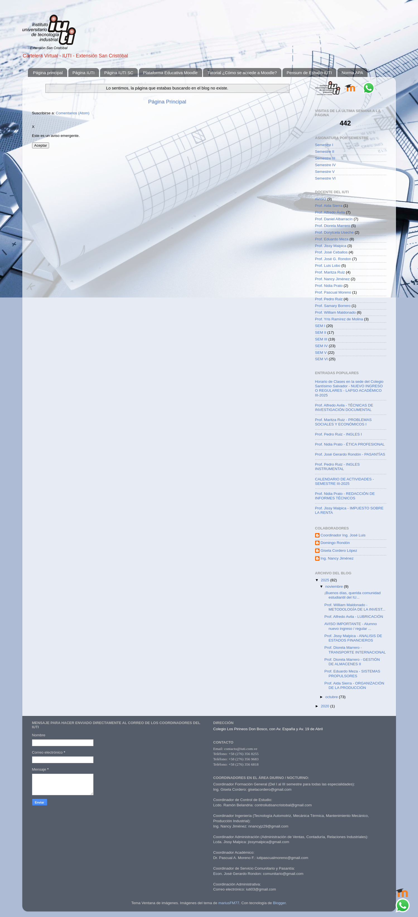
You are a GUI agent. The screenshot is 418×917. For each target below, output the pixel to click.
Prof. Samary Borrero (333, 306)
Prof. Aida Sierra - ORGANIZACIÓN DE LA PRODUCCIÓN (354, 685)
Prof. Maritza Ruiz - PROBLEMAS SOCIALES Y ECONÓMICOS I (343, 422)
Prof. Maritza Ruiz (330, 272)
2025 (325, 580)
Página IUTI (84, 72)
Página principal (48, 72)
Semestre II (324, 151)
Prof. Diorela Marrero (332, 226)
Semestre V (325, 172)
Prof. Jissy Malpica (331, 246)
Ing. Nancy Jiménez (337, 558)
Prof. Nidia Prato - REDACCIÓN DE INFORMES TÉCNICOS (345, 496)
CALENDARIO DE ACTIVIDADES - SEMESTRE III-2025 (344, 481)
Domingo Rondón (335, 543)
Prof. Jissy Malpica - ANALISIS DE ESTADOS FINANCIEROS (353, 638)
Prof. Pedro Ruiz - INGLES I (338, 434)
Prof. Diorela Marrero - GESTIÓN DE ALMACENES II (352, 661)
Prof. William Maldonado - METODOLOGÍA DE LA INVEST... (354, 607)
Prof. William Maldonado (335, 312)
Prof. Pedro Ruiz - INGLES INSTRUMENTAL (337, 466)
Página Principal (167, 102)
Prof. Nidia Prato (329, 286)
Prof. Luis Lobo (327, 265)
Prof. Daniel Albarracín (334, 219)
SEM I (320, 326)
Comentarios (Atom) (73, 113)
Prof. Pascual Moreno (333, 292)
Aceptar (40, 145)
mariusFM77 (228, 903)
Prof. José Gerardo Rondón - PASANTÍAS (350, 454)
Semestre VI (325, 178)
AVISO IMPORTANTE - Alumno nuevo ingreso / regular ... (350, 626)
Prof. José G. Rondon (333, 259)
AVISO (320, 199)
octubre (332, 697)
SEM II (321, 332)
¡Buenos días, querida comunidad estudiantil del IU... (352, 595)
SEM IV (321, 346)
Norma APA (352, 72)
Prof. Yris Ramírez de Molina (339, 319)
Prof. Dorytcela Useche (334, 232)
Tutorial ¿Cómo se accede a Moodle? (242, 72)
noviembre (334, 586)
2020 (325, 706)
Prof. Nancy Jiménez (332, 279)
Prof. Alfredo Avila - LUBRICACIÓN (353, 616)
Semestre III (325, 158)
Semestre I (324, 145)
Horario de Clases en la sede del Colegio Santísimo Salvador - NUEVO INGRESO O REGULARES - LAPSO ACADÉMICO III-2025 (349, 388)
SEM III (321, 339)
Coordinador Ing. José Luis (343, 535)
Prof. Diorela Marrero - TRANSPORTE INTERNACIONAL (355, 649)
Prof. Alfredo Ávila (330, 212)
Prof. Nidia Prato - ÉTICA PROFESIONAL (350, 444)
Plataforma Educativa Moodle (170, 72)
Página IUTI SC (118, 72)
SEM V (321, 352)
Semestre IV (325, 165)
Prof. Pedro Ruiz (329, 299)
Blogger (279, 903)
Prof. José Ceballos (331, 252)
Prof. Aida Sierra (328, 206)
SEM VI (321, 359)
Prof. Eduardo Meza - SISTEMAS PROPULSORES (352, 673)
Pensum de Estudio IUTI (309, 72)
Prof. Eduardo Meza (332, 239)
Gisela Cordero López (339, 550)
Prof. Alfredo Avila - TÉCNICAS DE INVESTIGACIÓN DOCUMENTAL (344, 407)
